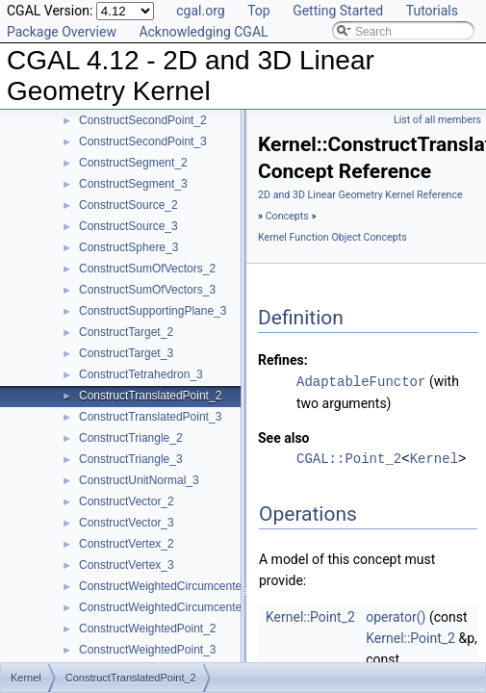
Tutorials (432, 10)
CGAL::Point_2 (348, 458)
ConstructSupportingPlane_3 (152, 311)
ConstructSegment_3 (133, 184)
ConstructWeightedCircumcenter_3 (169, 607)
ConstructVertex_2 (126, 544)
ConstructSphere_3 (128, 247)
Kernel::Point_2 (310, 616)
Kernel (434, 458)
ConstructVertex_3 (126, 565)
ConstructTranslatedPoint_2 (150, 395)
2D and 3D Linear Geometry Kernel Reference (360, 195)
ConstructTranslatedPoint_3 (150, 417)
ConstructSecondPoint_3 (143, 141)
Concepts (287, 216)
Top (258, 10)
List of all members (437, 120)
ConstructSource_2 (128, 205)
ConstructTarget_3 (126, 353)
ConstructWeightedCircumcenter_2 (169, 586)
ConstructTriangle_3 (131, 459)
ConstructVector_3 (126, 522)
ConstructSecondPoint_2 (143, 120)
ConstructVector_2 (126, 501)
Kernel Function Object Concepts (332, 237)
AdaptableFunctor (360, 381)
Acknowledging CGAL (203, 31)
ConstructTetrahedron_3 (141, 374)
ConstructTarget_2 (126, 332)
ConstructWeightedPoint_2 (148, 628)
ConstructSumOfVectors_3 (147, 289)
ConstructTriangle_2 (131, 438)
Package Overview (61, 31)
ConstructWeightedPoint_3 (148, 649)
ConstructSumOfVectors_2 (147, 268)
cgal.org (200, 10)
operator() (395, 616)
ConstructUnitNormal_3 (139, 480)
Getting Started (338, 10)
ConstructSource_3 (128, 226)
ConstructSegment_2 (133, 162)
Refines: (283, 360)
